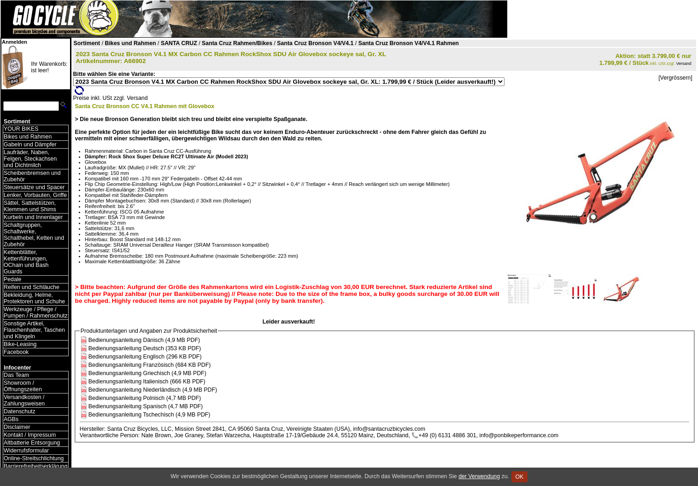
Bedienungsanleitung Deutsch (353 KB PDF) (144, 348)
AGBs (11, 419)
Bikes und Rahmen (28, 136)
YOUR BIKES (21, 129)
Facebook (16, 352)
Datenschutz (19, 411)
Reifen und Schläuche (31, 287)
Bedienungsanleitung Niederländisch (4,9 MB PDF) (152, 390)
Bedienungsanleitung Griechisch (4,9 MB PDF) (147, 373)
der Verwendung (479, 476)
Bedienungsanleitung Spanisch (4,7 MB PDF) (145, 406)
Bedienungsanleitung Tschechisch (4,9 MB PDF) (149, 414)
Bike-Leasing (20, 344)
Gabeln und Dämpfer (30, 144)
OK (519, 477)
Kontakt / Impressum (30, 435)
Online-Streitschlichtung (34, 458)
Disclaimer (17, 427)
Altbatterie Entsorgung (32, 443)
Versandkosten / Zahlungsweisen (24, 400)
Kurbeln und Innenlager (33, 217)
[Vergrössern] (675, 78)
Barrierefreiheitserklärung (36, 466)
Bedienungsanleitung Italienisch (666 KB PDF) (146, 381)
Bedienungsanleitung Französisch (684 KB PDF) (149, 365)
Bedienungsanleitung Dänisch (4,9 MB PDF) (144, 340)
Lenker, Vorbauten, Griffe (35, 195)
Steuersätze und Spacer (34, 187)
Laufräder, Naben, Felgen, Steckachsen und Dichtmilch (30, 158)
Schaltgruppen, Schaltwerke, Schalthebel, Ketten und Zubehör (34, 235)
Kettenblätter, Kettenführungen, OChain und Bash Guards (26, 262)
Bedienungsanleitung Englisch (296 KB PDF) (145, 356)
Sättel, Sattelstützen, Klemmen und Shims (30, 206)
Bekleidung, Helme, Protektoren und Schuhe (34, 298)
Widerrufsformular (26, 450)
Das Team (16, 375)
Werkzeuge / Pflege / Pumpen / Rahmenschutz (36, 312)
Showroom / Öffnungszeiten (23, 386)
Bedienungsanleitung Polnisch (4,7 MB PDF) (144, 398)
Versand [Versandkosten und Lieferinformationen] (684, 63)
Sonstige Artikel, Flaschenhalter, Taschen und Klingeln (34, 330)
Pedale (12, 279)
